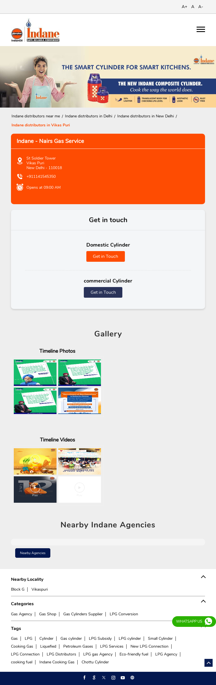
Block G (17, 589)
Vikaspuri (40, 589)
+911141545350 (41, 176)
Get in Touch (105, 256)
